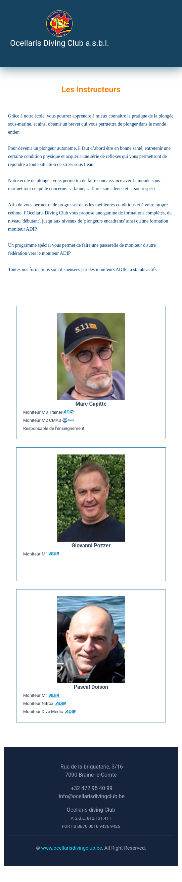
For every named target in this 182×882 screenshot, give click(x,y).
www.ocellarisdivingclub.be (71, 848)
